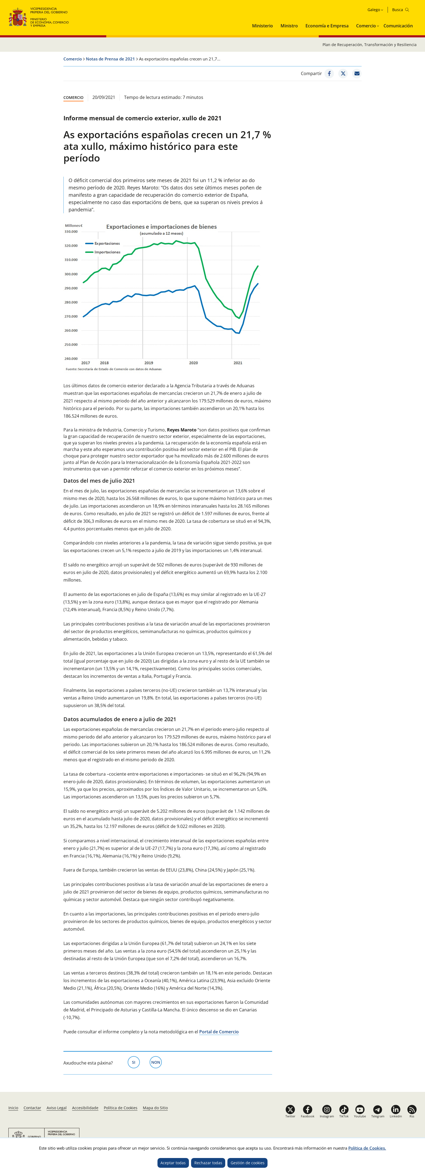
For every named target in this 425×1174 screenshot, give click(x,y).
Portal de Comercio (219, 1032)
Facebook (307, 1116)
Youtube (360, 1116)
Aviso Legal (57, 1107)
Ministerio (262, 26)
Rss (412, 1116)
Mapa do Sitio (155, 1107)
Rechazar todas (208, 1162)
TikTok (344, 1116)
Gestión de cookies (248, 1162)
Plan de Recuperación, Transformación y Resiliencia (370, 44)
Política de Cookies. (367, 1148)
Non (156, 1062)
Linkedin (396, 1116)
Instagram (327, 1116)
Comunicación (398, 26)
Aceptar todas (173, 1162)
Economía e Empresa (327, 26)
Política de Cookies (120, 1107)
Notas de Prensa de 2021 (110, 59)
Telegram (377, 1116)
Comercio (366, 26)
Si (136, 1062)
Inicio (13, 1107)
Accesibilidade (85, 1107)
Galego (374, 9)
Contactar (32, 1107)
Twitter (290, 1116)
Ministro (289, 26)
